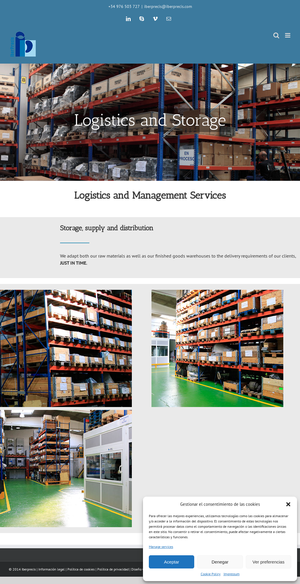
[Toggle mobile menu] (288, 35)
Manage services (161, 546)
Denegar (220, 561)
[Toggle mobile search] (276, 35)
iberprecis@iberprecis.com (168, 6)
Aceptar (171, 561)
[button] (288, 504)
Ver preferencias (268, 561)
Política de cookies (81, 569)
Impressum (232, 574)
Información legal (51, 569)
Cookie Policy (211, 574)
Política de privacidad (113, 569)
